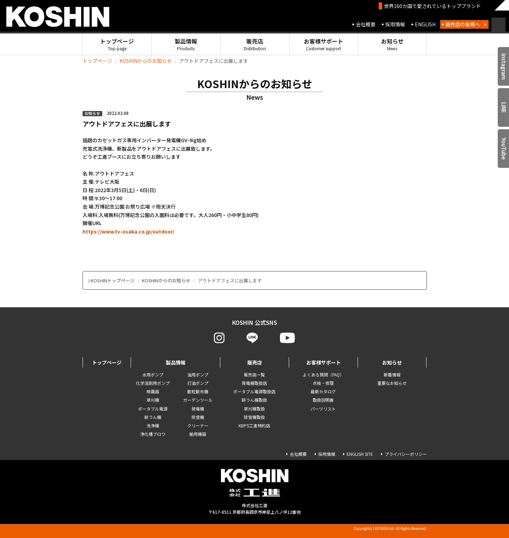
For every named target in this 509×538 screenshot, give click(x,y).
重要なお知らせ (392, 383)
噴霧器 (152, 391)
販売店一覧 (254, 375)
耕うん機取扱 (254, 400)
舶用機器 (197, 434)
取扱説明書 (323, 400)
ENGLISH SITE (360, 454)
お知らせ (392, 44)
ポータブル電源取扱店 (254, 391)
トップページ (117, 44)
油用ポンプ (197, 375)
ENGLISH (425, 24)
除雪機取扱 (254, 417)
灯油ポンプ (197, 383)
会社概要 (366, 24)
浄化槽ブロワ (152, 434)
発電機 (197, 409)
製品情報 (186, 44)
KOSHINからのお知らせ (145, 60)
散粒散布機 (197, 391)
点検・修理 (323, 383)
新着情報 (392, 375)
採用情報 (395, 24)
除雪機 (197, 417)
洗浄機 (152, 425)
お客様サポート (323, 44)
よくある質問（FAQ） (323, 375)
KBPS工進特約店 (254, 425)
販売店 (255, 44)
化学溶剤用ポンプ (153, 383)
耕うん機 (152, 417)
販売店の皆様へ (462, 24)
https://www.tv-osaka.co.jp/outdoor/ (128, 231)
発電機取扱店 (254, 383)
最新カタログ (323, 391)
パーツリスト (323, 409)
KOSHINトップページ (113, 280)
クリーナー (197, 425)
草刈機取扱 (254, 409)
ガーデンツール (198, 400)
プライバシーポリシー (406, 454)
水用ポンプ (152, 375)
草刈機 (152, 400)
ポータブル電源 (153, 409)
